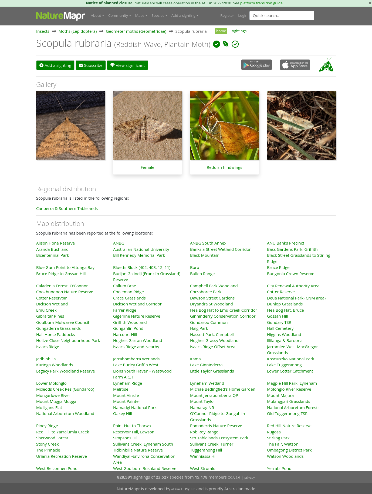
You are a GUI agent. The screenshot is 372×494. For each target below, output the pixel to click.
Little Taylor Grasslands (212, 370)
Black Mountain (204, 255)
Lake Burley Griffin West (135, 364)
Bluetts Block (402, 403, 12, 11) (141, 267)
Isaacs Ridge (47, 346)
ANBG (118, 242)
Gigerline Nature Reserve (136, 315)
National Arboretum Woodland (65, 413)
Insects (42, 31)
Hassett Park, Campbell (212, 334)
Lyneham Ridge (127, 383)
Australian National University (141, 249)
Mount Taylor (202, 401)
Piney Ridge (47, 425)
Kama (195, 358)
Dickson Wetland (52, 303)
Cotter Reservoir (51, 297)
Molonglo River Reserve (289, 388)
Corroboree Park (205, 291)
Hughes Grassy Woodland (214, 340)
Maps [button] (139, 15)
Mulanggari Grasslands (288, 401)
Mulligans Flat (49, 407)
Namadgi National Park (135, 407)
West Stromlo (202, 468)
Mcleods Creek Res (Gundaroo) (65, 388)
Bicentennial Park (52, 255)
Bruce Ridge (278, 267)
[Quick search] (281, 15)
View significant (127, 65)
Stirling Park (278, 437)
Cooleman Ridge (128, 291)
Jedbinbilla (46, 358)
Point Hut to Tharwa (132, 425)
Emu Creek (46, 309)
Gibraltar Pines (50, 315)
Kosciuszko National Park (290, 358)
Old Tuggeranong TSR (287, 413)
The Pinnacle (48, 449)
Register (227, 15)
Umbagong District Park (289, 449)
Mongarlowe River (53, 395)
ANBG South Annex (208, 242)
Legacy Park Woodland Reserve (65, 370)
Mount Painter (126, 401)
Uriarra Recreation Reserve (61, 456)
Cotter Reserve (281, 291)
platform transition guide (261, 3)
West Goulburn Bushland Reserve (144, 468)
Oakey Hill (122, 413)
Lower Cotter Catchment (290, 370)
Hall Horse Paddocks (55, 334)
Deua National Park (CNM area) (296, 297)
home (221, 30)
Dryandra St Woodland (211, 303)
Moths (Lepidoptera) (78, 31)
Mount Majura (280, 395)
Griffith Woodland (130, 322)
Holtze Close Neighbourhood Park (68, 340)
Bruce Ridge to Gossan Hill (61, 273)
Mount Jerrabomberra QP (214, 395)
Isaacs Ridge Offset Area (212, 346)
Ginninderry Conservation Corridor (223, 315)
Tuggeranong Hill (206, 449)
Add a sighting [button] (183, 15)
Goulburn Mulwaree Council (62, 322)
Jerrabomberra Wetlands (136, 358)
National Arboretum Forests (293, 407)
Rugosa (274, 431)
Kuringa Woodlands (54, 364)
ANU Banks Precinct (285, 242)
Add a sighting (55, 65)
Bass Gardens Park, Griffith (292, 249)
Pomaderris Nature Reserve (216, 425)
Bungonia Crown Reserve (290, 273)
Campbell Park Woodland (214, 285)
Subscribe (90, 65)
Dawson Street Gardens (212, 297)
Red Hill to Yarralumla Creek (62, 431)
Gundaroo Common (209, 322)
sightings (238, 30)
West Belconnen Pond (56, 468)
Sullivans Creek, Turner (211, 443)
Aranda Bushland (52, 249)
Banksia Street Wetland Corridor (220, 249)
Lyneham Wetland (207, 383)
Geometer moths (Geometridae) (136, 31)
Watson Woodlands (285, 456)
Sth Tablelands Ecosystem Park (219, 437)
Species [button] (157, 15)
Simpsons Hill (125, 437)
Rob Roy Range (204, 431)
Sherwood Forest (52, 437)
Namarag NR (202, 407)
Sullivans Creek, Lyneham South (143, 443)
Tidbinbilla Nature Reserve (138, 449)
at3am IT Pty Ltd (183, 489)
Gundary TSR (279, 322)
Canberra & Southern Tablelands (67, 208)
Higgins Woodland (284, 334)
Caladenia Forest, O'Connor (62, 285)
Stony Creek (47, 443)
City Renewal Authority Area (293, 285)
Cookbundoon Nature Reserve (64, 291)
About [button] (96, 15)
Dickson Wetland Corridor (137, 303)
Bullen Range (202, 273)
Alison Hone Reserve (55, 242)
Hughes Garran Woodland (137, 340)
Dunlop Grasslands (285, 303)
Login (242, 15)
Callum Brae (124, 285)
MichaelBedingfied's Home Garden (222, 388)
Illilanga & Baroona (285, 340)
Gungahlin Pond (128, 328)
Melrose (120, 388)
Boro (194, 267)
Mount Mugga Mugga (56, 401)
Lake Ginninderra (206, 364)
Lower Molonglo (51, 383)
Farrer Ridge (124, 309)
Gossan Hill (277, 315)
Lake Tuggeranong (284, 364)
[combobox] (292, 15)
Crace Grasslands (129, 297)
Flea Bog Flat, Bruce (285, 309)
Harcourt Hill (125, 334)
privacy (249, 477)
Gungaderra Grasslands (58, 328)
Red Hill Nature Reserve (289, 425)
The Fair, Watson (282, 443)
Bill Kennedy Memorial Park (139, 255)
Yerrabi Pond (279, 468)
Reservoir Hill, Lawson (133, 431)
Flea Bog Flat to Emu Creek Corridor (223, 309)
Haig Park (199, 328)
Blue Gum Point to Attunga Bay (65, 267)
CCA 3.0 (234, 477)
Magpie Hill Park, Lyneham (292, 383)
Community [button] (118, 15)
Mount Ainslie (126, 395)
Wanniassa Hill (204, 456)
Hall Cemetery (280, 328)
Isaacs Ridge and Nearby (136, 346)
